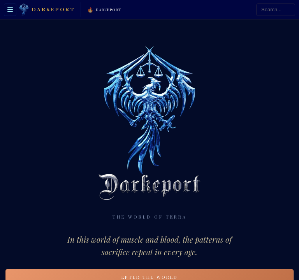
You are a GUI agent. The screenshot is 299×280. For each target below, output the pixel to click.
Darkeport (104, 9)
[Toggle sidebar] (10, 10)
